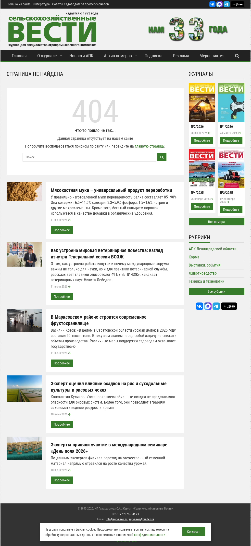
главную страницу (149, 146)
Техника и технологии (206, 281)
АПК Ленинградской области (212, 249)
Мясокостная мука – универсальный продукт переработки (111, 190)
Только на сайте (19, 4)
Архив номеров (118, 55)
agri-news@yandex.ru (141, 519)
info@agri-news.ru (116, 519)
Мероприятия (212, 55)
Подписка (154, 55)
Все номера (216, 222)
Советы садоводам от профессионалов (80, 4)
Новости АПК (81, 55)
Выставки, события (205, 265)
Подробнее (62, 230)
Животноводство (203, 273)
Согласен (193, 532)
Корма (194, 257)
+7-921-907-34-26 (128, 514)
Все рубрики (216, 291)
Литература (41, 4)
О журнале (47, 55)
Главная (19, 55)
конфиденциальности (149, 535)
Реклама (181, 55)
